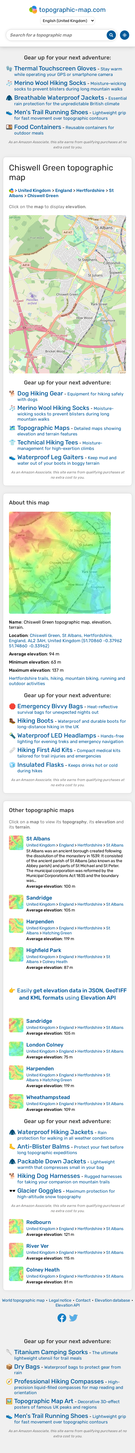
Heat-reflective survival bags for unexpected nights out (67, 709)
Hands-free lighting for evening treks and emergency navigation (70, 738)
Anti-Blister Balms (43, 1146)
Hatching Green (57, 933)
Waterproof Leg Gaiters (50, 457)
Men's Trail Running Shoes (51, 112)
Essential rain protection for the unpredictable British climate (70, 101)
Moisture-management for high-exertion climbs (59, 445)
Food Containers (37, 126)
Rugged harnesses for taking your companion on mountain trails (69, 1179)
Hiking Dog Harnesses (48, 1175)
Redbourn (38, 1222)
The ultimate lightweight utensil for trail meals (66, 1355)
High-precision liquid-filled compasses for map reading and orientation (68, 1387)
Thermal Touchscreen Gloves (55, 68)
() (65, 641)
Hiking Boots (35, 720)
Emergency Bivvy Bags (50, 706)
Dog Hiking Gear (40, 393)
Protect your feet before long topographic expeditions (70, 1150)
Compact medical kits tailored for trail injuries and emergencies (69, 753)
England (66, 845)
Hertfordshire (89, 845)
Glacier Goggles (39, 1190)
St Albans (38, 839)
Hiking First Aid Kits (45, 749)
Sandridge (39, 898)
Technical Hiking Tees (47, 442)
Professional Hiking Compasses (59, 1381)
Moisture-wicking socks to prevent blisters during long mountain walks (70, 86)
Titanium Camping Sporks (51, 1352)
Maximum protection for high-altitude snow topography (66, 1194)
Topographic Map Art (43, 1401)
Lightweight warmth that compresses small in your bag (66, 1164)
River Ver (37, 1246)
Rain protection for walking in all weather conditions (65, 1135)
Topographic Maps (43, 427)
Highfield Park (43, 950)
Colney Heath (55, 961)
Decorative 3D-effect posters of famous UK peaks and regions (67, 1404)
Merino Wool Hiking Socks (50, 82)
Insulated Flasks (40, 764)
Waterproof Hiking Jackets (55, 1132)
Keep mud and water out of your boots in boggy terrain (66, 460)
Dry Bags (27, 1366)
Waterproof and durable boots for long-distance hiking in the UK (71, 724)
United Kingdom (40, 845)
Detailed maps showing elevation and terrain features (69, 431)
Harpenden (40, 921)
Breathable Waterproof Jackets (59, 97)
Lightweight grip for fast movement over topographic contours (70, 115)
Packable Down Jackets (51, 1161)
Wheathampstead (48, 1097)
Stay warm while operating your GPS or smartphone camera (68, 71)
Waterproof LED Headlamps (56, 735)
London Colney (44, 1045)
